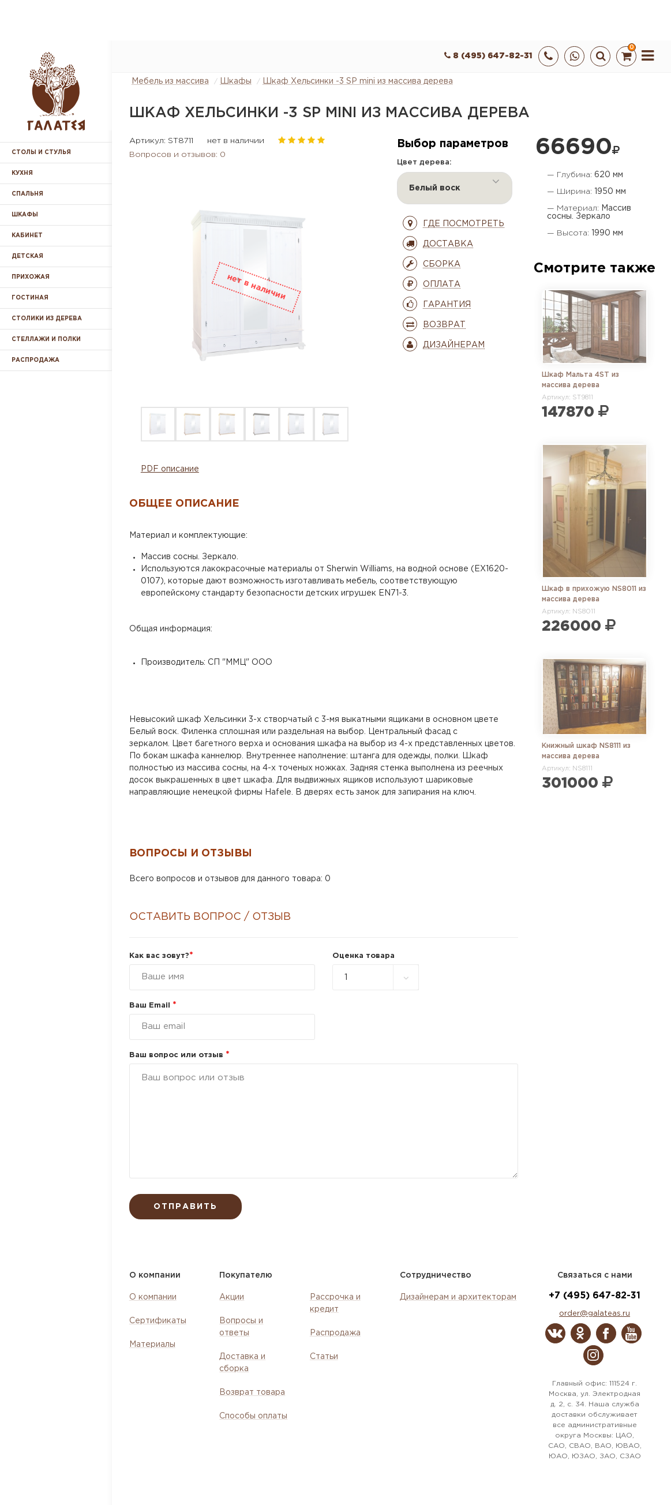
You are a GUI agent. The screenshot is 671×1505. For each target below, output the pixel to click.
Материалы (152, 1344)
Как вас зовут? (161, 956)
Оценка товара (363, 956)
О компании (153, 1297)
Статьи (324, 1356)
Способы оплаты (253, 1416)
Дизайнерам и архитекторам (458, 1297)
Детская (27, 256)
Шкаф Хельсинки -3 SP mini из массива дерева (358, 81)
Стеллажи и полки (46, 339)
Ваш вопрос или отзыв (179, 1055)
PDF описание (170, 469)
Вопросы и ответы (241, 1326)
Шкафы (25, 215)
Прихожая (31, 277)
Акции (231, 1297)
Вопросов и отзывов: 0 (177, 154)
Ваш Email (153, 1005)
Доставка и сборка (242, 1362)
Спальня (27, 194)
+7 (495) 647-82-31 (594, 1295)
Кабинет (27, 235)
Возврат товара (252, 1392)
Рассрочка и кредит (335, 1303)
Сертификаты (157, 1320)
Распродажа (335, 1333)
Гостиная (30, 298)
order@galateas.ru (594, 1314)
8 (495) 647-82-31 (488, 56)
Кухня (22, 173)
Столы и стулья (41, 152)
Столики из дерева (47, 318)
